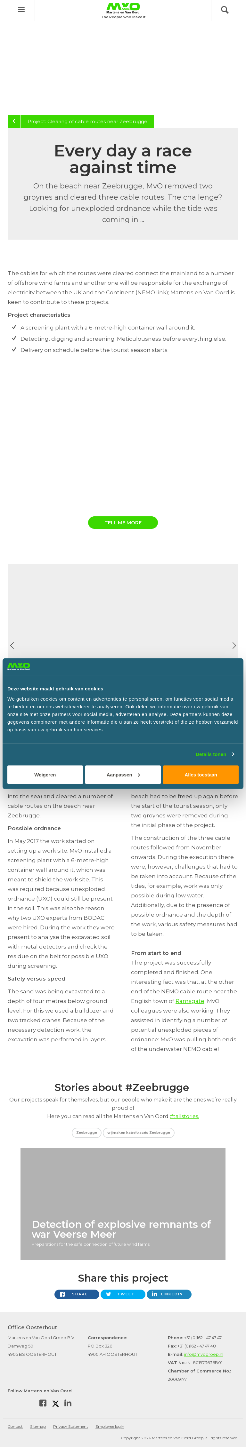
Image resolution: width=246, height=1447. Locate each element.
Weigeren (45, 774)
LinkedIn (172, 1294)
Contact (15, 1426)
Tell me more (123, 523)
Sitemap (38, 1426)
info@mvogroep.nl (203, 1354)
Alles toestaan (200, 774)
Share (80, 1294)
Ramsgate (190, 1001)
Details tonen (211, 754)
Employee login (109, 1426)
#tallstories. (184, 1116)
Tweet (126, 1294)
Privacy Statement (70, 1426)
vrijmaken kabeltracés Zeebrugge (138, 1132)
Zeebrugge (86, 1132)
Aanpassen (123, 774)
